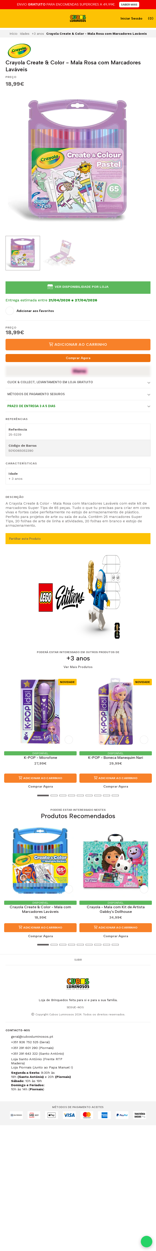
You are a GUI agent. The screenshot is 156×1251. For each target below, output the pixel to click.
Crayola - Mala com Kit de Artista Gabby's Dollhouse (116, 909)
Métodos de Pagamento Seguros (36, 394)
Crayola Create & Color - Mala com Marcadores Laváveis (40, 909)
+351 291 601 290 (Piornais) (32, 1048)
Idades (24, 33)
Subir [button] (78, 959)
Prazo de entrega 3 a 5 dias (31, 406)
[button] (9, 795)
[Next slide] (143, 161)
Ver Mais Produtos (78, 667)
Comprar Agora (78, 358)
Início (13, 33)
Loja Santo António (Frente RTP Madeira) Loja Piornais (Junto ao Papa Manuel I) (42, 1063)
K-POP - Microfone (40, 757)
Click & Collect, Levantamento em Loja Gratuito (50, 382)
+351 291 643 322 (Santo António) (37, 1053)
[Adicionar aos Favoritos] (30, 311)
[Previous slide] (12, 161)
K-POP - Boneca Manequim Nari (115, 757)
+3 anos (38, 33)
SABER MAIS (129, 4)
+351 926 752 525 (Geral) (30, 1042)
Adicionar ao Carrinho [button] (40, 778)
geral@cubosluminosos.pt (32, 1036)
